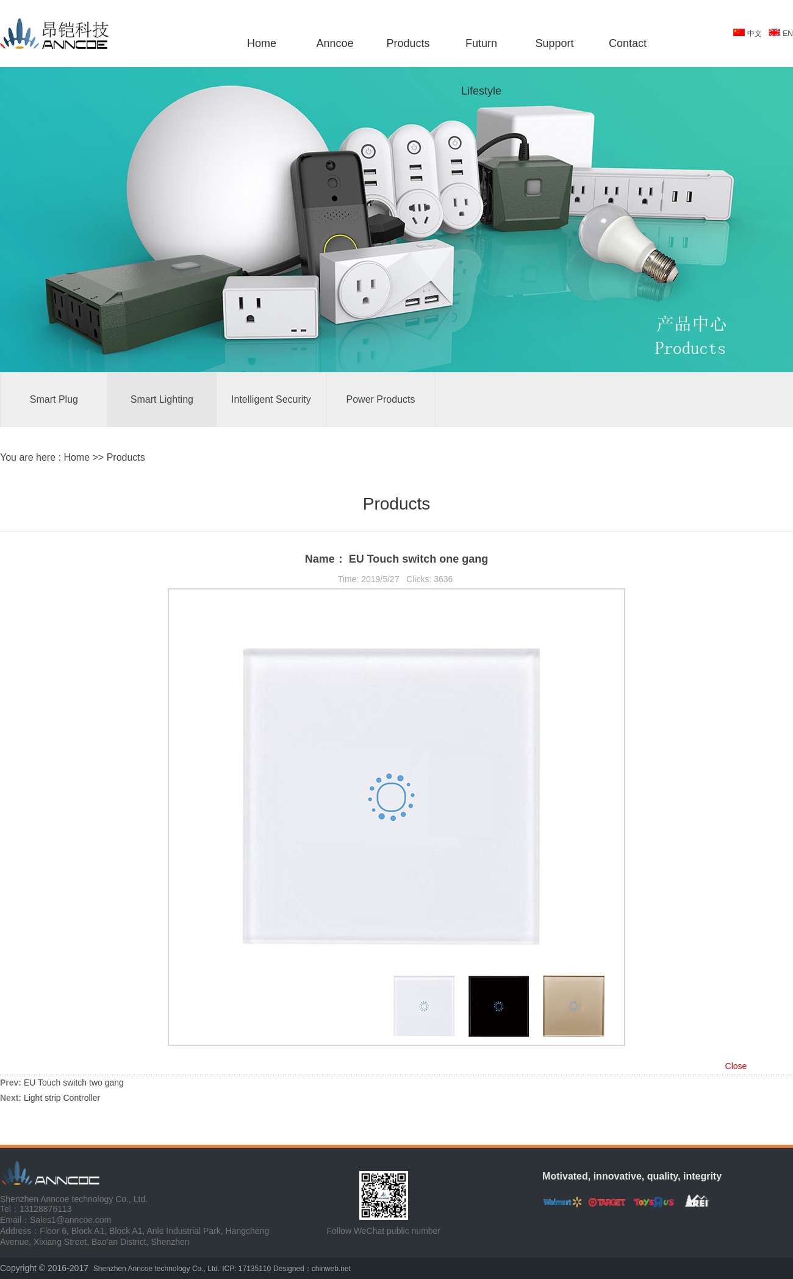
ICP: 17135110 (246, 1268)
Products (407, 43)
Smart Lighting (162, 399)
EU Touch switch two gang (74, 1082)
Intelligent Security (271, 399)
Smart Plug (54, 399)
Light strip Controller (62, 1098)
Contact (628, 43)
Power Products (380, 399)
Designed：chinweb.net (312, 1268)
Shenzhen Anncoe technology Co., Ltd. (156, 1268)
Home (261, 43)
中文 (754, 33)
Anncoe (334, 43)
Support (554, 43)
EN (788, 33)
